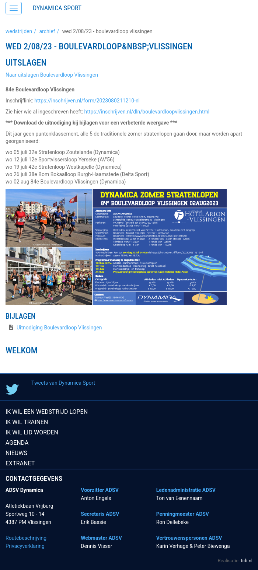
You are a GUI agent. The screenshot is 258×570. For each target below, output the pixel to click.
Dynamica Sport (57, 8)
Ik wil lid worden (32, 432)
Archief (47, 31)
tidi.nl (246, 560)
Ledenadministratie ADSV (186, 490)
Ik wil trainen (27, 422)
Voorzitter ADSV (100, 490)
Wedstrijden (19, 31)
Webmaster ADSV (101, 538)
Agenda (17, 442)
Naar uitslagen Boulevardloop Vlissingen (52, 75)
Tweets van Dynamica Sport (63, 383)
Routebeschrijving (26, 538)
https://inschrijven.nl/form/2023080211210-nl (87, 101)
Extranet (20, 463)
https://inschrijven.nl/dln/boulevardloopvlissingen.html (147, 112)
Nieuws (16, 453)
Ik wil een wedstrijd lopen (47, 411)
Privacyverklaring (25, 546)
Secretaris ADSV (100, 514)
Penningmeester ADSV (182, 514)
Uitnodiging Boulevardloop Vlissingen (59, 328)
